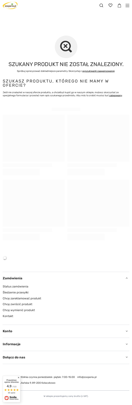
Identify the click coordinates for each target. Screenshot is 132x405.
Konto (7, 331)
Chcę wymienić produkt (19, 310)
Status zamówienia (15, 286)
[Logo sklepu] (10, 5)
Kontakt (8, 316)
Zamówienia (12, 278)
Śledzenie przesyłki (15, 292)
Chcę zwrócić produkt (17, 304)
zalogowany (115, 95)
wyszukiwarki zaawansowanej (98, 71)
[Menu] (128, 5)
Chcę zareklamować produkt (22, 298)
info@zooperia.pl (86, 377)
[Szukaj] (101, 5)
